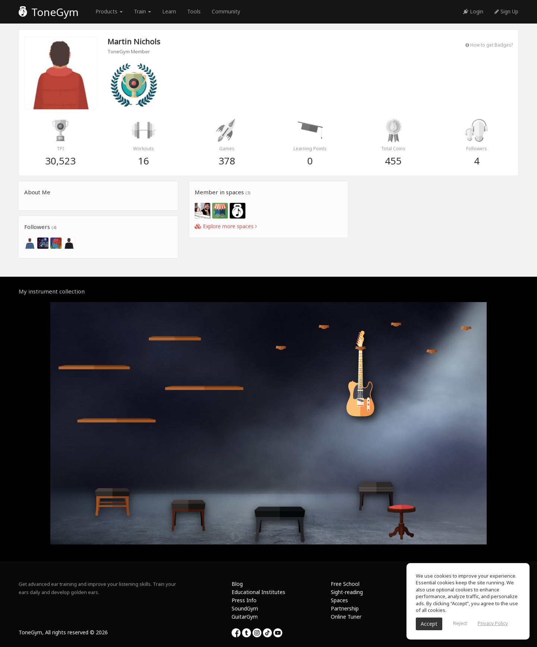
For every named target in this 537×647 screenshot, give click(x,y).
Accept (429, 623)
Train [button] (142, 11)
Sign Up (506, 11)
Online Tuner (346, 616)
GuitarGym (245, 616)
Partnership (345, 608)
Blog (237, 583)
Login (473, 11)
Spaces (339, 600)
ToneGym (49, 12)
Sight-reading (347, 592)
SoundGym (245, 608)
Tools (194, 11)
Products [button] (109, 11)
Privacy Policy (493, 623)
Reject (460, 623)
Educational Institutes (258, 592)
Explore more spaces (226, 226)
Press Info (244, 600)
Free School (345, 583)
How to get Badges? (489, 45)
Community (226, 11)
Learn (169, 11)
